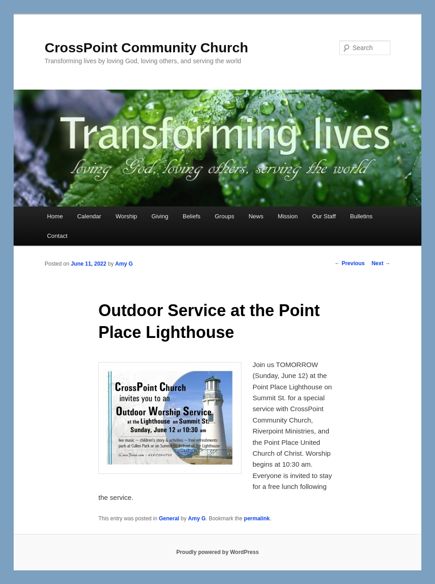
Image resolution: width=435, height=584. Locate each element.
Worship (126, 216)
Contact (57, 235)
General (169, 518)
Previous (350, 263)
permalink (257, 518)
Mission (288, 216)
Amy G (124, 264)
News (256, 216)
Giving (160, 216)
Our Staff (324, 216)
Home (55, 216)
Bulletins (361, 216)
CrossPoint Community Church (146, 47)
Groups (225, 216)
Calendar (89, 216)
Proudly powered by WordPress (217, 552)
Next (381, 263)
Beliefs (191, 216)
